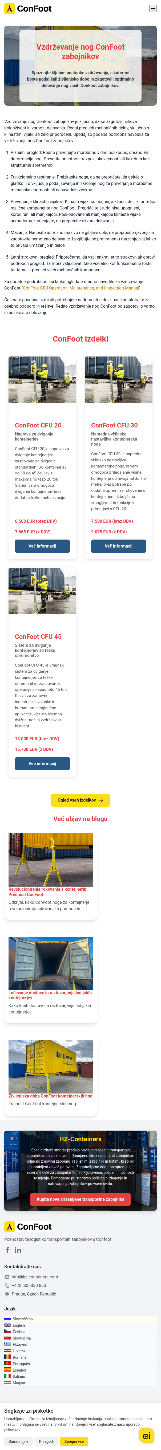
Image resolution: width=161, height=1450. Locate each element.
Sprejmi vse (74, 1441)
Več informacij (42, 546)
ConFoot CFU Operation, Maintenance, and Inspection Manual (81, 288)
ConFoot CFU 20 (38, 425)
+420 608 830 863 (29, 1285)
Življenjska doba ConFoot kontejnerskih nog (50, 1096)
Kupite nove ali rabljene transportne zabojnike (80, 1199)
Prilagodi (46, 1441)
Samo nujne (19, 1441)
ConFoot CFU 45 (38, 636)
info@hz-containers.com (35, 1276)
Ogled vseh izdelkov (80, 800)
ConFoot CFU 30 (114, 425)
